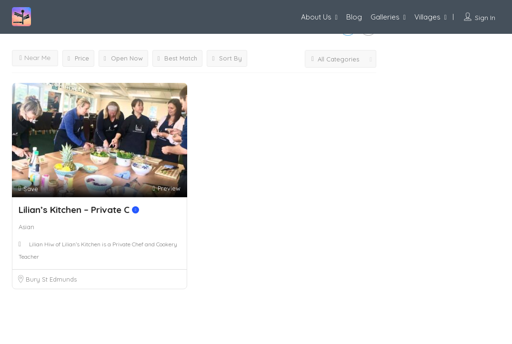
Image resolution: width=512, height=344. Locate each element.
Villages (427, 16)
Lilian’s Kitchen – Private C (79, 209)
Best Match (178, 58)
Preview (166, 188)
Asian (26, 227)
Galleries (385, 16)
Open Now (123, 58)
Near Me (35, 57)
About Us (316, 16)
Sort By (227, 58)
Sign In (485, 17)
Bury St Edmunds (51, 279)
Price (78, 58)
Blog (354, 16)
